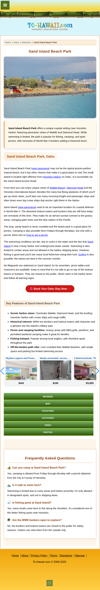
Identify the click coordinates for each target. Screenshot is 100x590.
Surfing (82, 254)
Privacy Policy (39, 555)
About (24, 555)
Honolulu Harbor (52, 176)
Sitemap (80, 555)
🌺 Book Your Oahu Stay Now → (50, 288)
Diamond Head (75, 187)
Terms (53, 555)
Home (15, 555)
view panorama (40, 168)
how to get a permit (37, 235)
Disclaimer (66, 555)
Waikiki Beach (57, 187)
